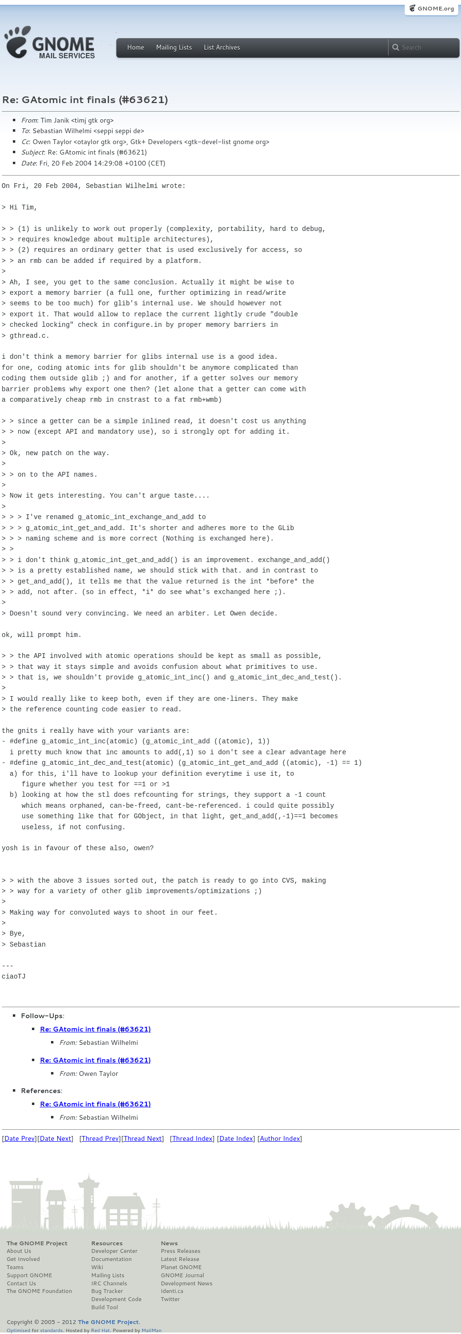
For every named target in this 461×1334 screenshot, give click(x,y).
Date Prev (19, 1138)
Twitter (170, 1299)
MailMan (152, 1330)
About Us (19, 1251)
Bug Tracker (107, 1291)
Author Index (280, 1138)
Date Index (236, 1138)
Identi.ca (172, 1291)
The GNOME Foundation (39, 1291)
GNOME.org (435, 8)
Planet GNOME (181, 1267)
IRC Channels (109, 1283)
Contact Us (21, 1283)
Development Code (116, 1299)
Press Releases (180, 1251)
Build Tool (104, 1307)
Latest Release (180, 1259)
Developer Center (114, 1251)
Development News (187, 1283)
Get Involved (23, 1259)
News (169, 1243)
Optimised (19, 1330)
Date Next (55, 1138)
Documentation (111, 1259)
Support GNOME (29, 1275)
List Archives (222, 47)
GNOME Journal (183, 1275)
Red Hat (100, 1330)
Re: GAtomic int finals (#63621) (95, 1029)
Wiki (97, 1267)
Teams (15, 1267)
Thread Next (142, 1138)
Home (135, 47)
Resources (107, 1243)
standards (51, 1330)
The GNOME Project (37, 1243)
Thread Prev (100, 1138)
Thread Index (192, 1138)
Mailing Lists (174, 47)
